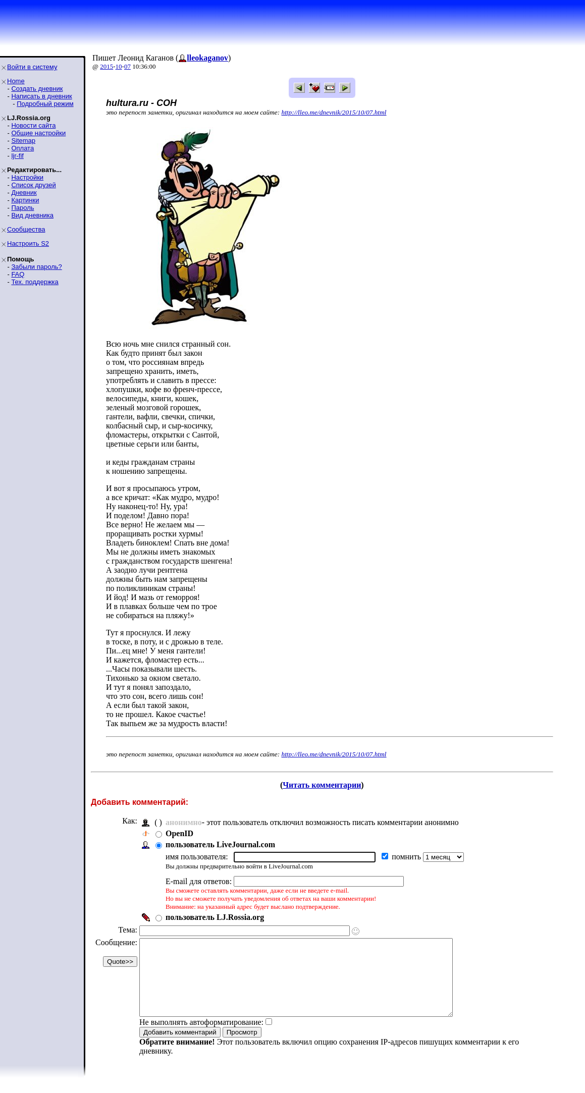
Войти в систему (32, 67)
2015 (106, 66)
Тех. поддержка (34, 282)
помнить (407, 856)
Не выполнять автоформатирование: (201, 1037)
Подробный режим (45, 103)
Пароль (22, 207)
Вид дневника (32, 215)
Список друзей (33, 185)
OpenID (179, 833)
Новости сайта (33, 125)
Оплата (22, 148)
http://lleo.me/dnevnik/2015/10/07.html (334, 112)
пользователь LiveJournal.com (220, 844)
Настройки (27, 177)
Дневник (23, 192)
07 (127, 66)
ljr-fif (17, 155)
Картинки (25, 200)
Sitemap (23, 140)
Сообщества (26, 229)
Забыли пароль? (36, 266)
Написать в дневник (41, 96)
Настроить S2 (28, 243)
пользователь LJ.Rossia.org (215, 917)
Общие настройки (38, 133)
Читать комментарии (322, 785)
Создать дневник (37, 88)
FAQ (17, 274)
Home (16, 81)
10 (119, 66)
